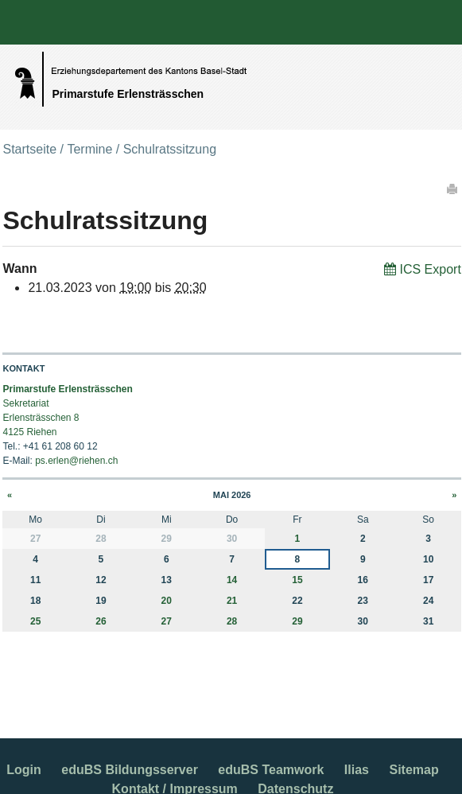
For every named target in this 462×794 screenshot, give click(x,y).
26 (100, 621)
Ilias (356, 769)
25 (35, 621)
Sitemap (413, 769)
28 (232, 621)
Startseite (29, 149)
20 (166, 600)
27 (166, 621)
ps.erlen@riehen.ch (76, 460)
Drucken (453, 188)
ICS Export (429, 269)
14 (232, 580)
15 (297, 580)
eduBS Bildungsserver (129, 769)
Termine (89, 149)
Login (23, 769)
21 (232, 600)
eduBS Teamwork (271, 769)
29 (297, 621)
